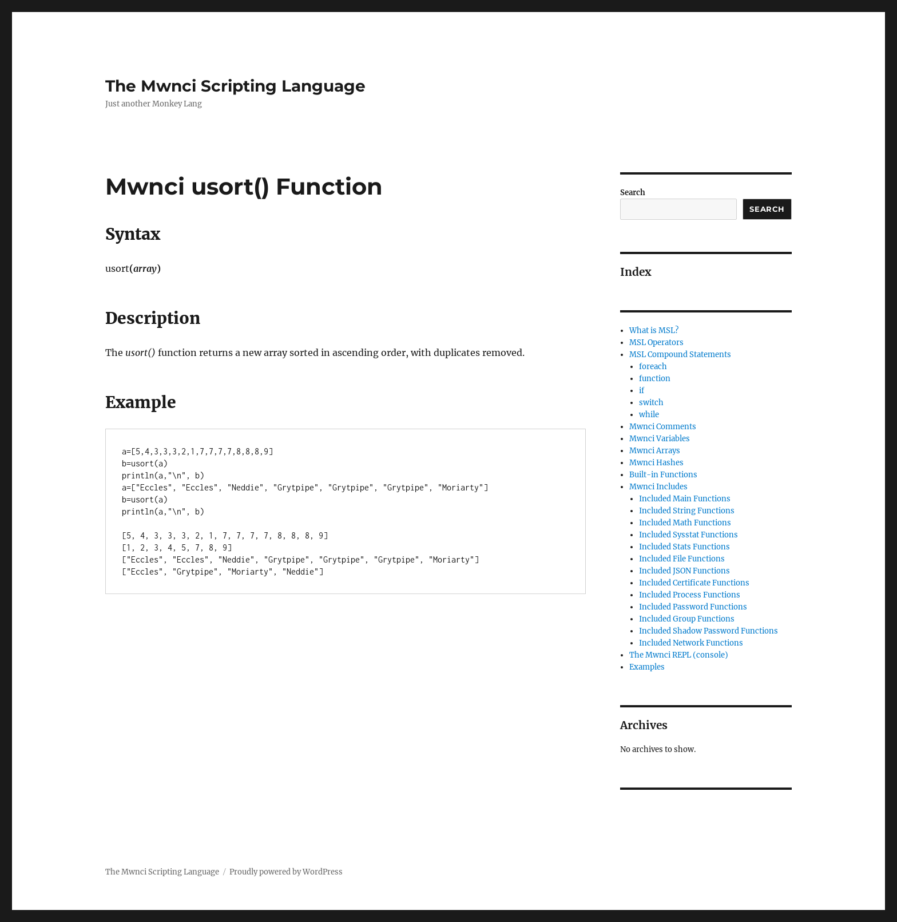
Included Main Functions (685, 499)
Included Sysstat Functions (688, 535)
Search (632, 192)
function (654, 378)
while (649, 415)
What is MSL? (653, 330)
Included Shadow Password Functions (708, 631)
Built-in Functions (663, 475)
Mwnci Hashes (656, 463)
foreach (653, 366)
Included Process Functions (689, 595)
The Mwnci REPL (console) (678, 655)
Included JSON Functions (684, 571)
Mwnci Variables (659, 439)
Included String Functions (687, 511)
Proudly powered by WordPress (286, 872)
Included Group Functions (687, 619)
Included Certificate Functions (694, 583)
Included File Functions (682, 559)
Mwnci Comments (662, 427)
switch (651, 402)
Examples (647, 667)
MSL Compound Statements (680, 354)
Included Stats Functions (684, 547)
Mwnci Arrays (654, 451)
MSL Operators (656, 342)
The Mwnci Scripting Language (235, 86)
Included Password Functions (693, 607)
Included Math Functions (685, 523)
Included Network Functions (691, 643)
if (641, 390)
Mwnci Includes (658, 487)
